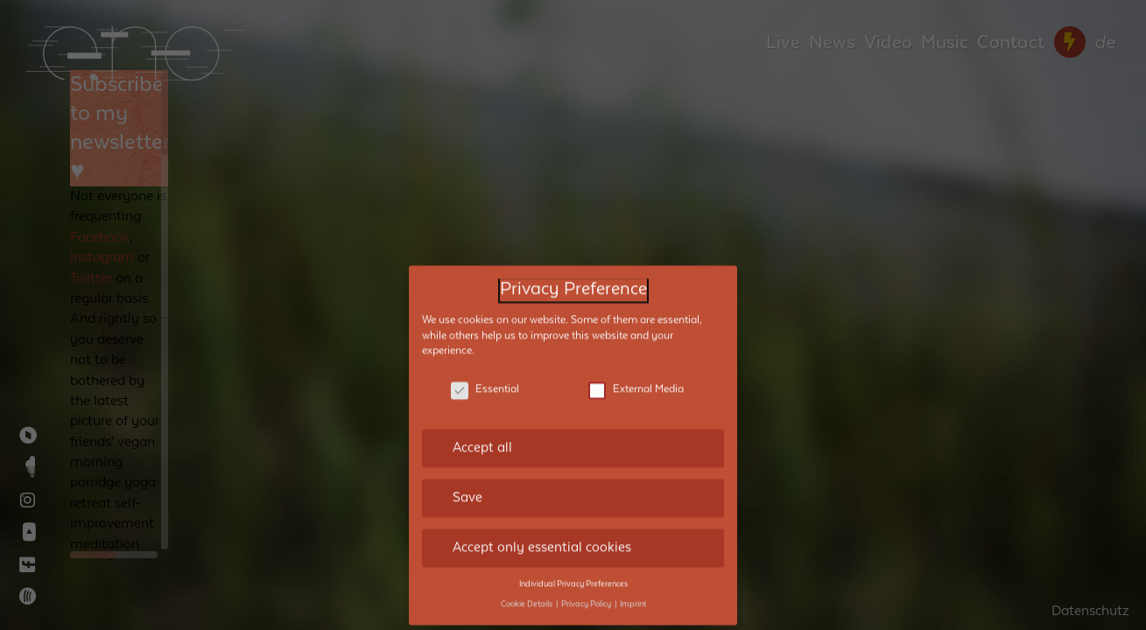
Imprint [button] (633, 589)
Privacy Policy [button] (587, 589)
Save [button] (467, 484)
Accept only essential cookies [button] (542, 533)
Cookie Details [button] (527, 589)
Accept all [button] (482, 434)
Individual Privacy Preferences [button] (573, 569)
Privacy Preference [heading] (573, 276)
